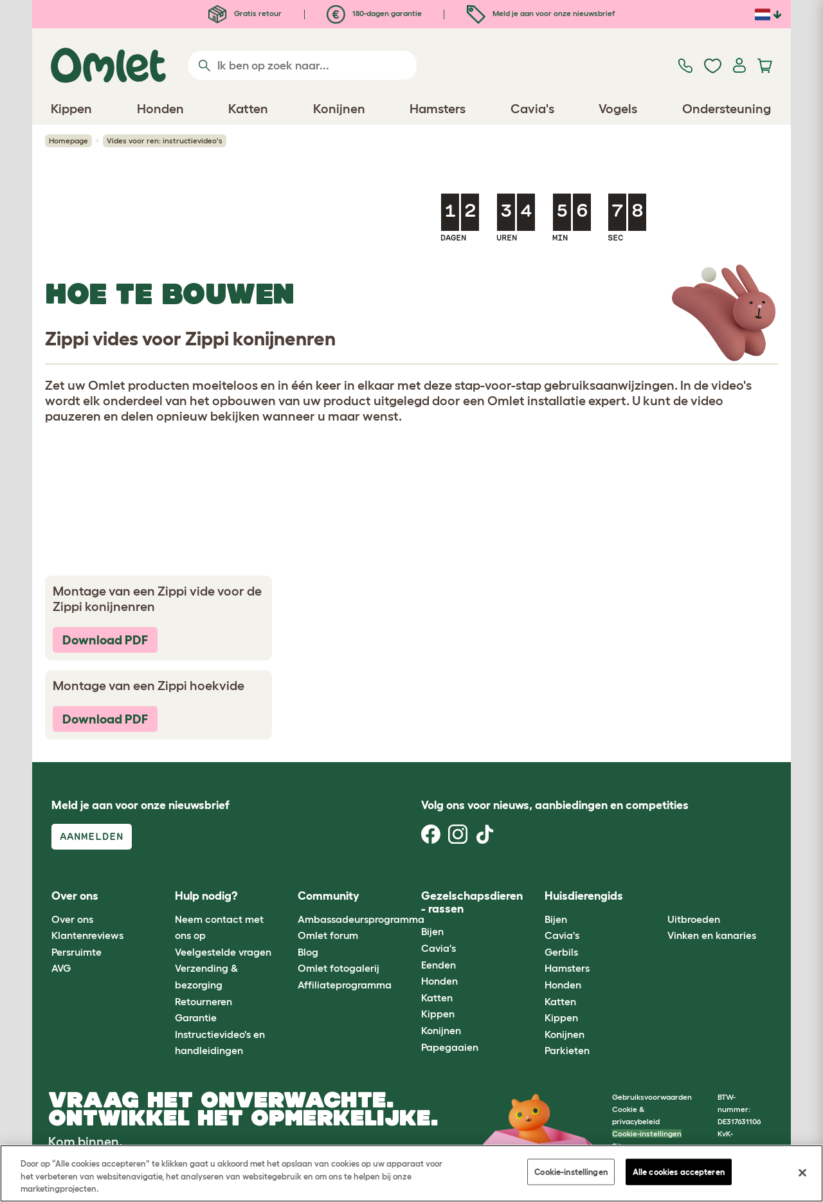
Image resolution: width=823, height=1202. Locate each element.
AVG (61, 968)
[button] (658, 896)
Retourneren (203, 1001)
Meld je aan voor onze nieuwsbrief (541, 13)
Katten (437, 997)
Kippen (438, 1013)
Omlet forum (328, 935)
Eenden (438, 964)
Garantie (196, 1017)
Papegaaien (449, 1047)
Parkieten (567, 1050)
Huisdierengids (584, 895)
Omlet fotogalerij (338, 968)
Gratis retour (245, 13)
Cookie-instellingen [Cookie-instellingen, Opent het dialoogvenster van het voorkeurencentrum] (570, 1171)
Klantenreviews (87, 935)
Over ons (72, 919)
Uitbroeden (693, 919)
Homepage (68, 140)
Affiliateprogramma (345, 984)
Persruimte (76, 952)
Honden (439, 981)
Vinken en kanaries (711, 935)
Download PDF (105, 640)
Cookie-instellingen (647, 1133)
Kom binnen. (85, 1141)
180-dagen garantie (374, 13)
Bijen (432, 931)
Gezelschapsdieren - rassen (472, 902)
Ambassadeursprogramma (361, 919)
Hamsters (567, 968)
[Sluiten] (802, 1172)
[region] (411, 1173)
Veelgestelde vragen (223, 952)
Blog (308, 952)
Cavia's (438, 948)
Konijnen (441, 1030)
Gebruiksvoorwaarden (652, 1097)
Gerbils (561, 952)
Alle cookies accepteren (679, 1171)
